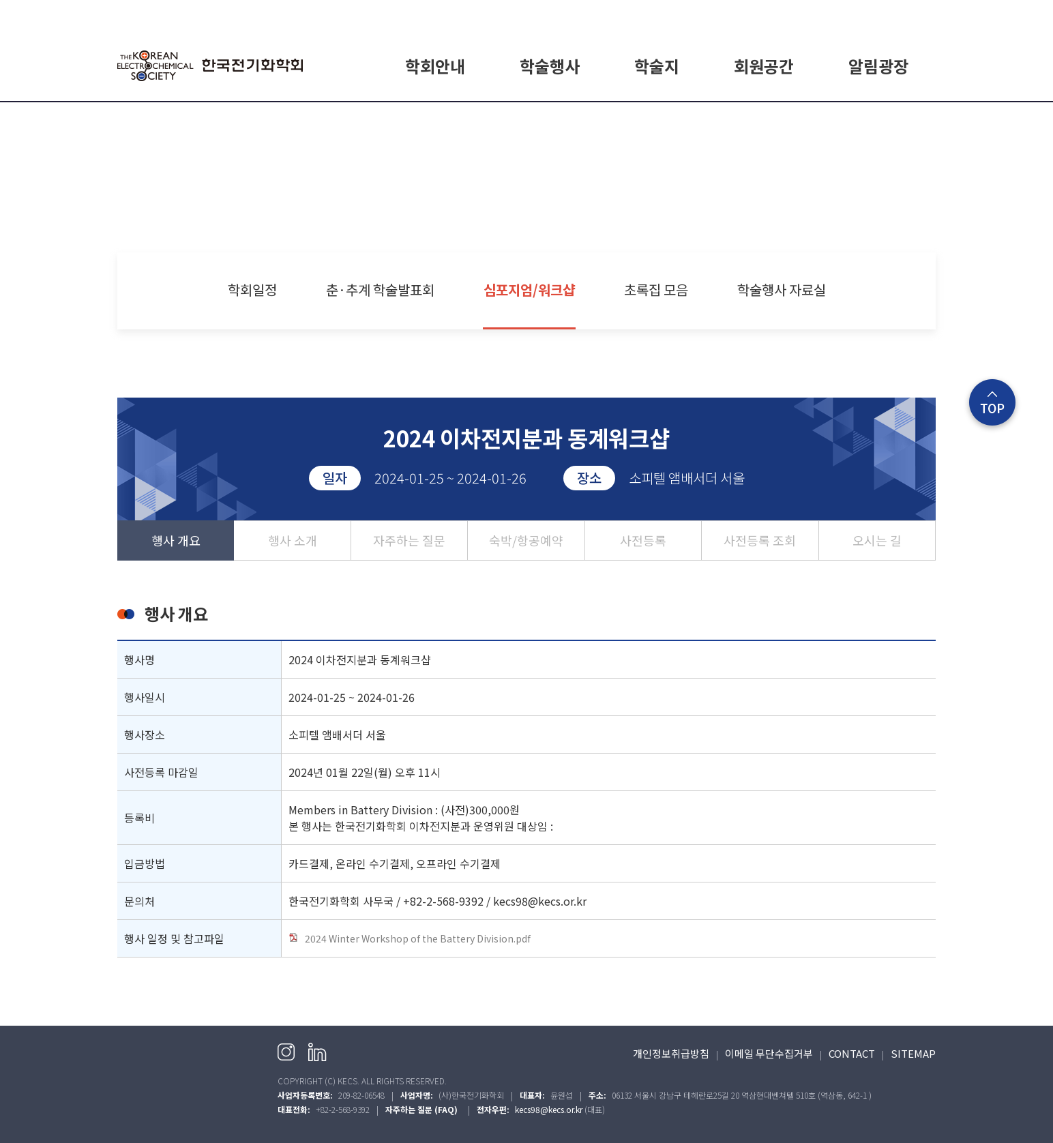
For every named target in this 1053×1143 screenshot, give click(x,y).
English (920, 14)
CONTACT (852, 1053)
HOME (792, 14)
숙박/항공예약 (526, 540)
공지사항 (878, 118)
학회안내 (435, 66)
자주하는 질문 (409, 540)
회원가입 (873, 14)
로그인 (831, 14)
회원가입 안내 (764, 118)
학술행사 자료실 (781, 289)
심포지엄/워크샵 (529, 289)
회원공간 (764, 66)
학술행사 (550, 66)
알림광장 (878, 66)
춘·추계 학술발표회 (380, 289)
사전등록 (643, 540)
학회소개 (435, 118)
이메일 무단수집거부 (769, 1053)
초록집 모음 (656, 289)
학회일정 (549, 118)
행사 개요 (176, 540)
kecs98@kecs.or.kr (548, 1109)
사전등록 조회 (760, 540)
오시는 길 (877, 540)
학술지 (656, 66)
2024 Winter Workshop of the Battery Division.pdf (409, 939)
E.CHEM (657, 118)
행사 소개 (292, 540)
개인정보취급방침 (671, 1053)
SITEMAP (913, 1053)
